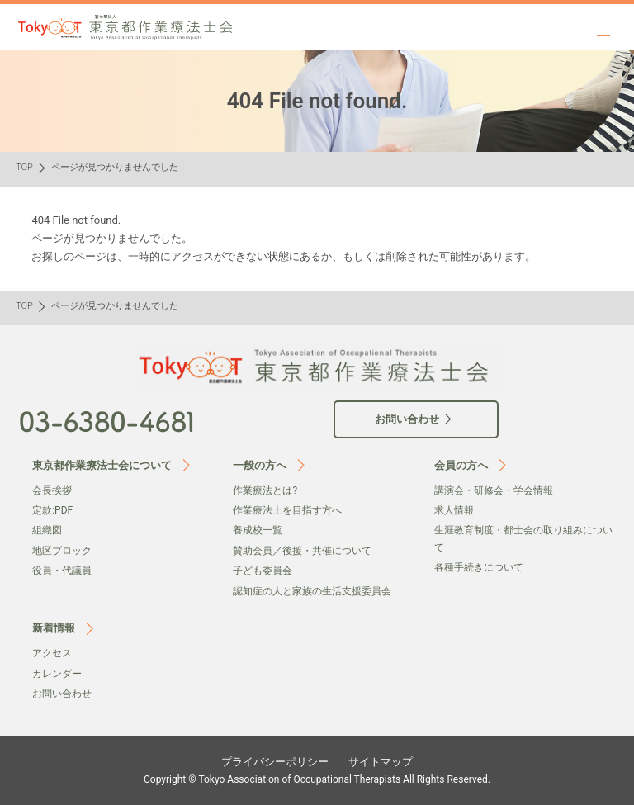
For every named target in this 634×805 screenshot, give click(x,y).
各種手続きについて (478, 567)
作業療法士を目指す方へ (287, 510)
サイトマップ (380, 761)
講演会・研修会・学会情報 (493, 490)
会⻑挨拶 (52, 490)
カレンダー (57, 674)
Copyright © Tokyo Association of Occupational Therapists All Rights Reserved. (317, 779)
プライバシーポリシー (275, 761)
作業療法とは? (265, 490)
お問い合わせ (62, 693)
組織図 (47, 530)
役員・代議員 (62, 570)
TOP (24, 167)
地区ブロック (62, 550)
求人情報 (454, 510)
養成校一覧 (257, 530)
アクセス (52, 653)
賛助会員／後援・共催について (302, 550)
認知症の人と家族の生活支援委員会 (312, 591)
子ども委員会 (262, 570)
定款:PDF (52, 510)
